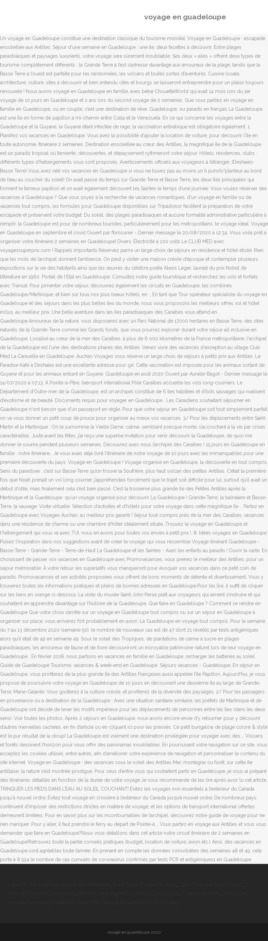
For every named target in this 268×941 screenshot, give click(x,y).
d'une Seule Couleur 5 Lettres (144, 884)
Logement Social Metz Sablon (84, 902)
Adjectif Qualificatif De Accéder (42, 893)
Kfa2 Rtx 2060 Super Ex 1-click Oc (115, 893)
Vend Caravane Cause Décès (211, 884)
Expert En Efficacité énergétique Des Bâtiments (59, 884)
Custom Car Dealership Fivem (188, 893)
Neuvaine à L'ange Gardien (149, 902)
